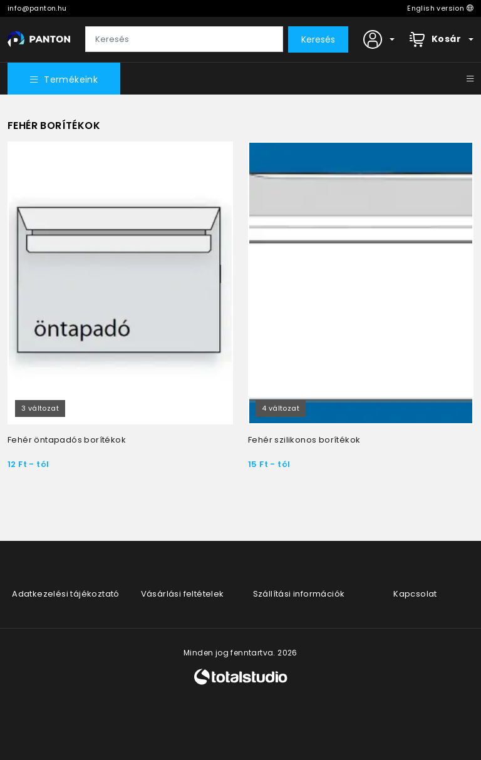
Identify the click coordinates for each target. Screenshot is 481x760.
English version (440, 8)
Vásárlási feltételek (182, 594)
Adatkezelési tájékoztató (66, 594)
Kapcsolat (415, 594)
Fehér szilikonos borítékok (304, 440)
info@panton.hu (37, 8)
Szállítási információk (299, 594)
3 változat (40, 408)
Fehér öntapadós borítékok (67, 440)
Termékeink (64, 79)
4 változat (280, 408)
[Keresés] (184, 39)
